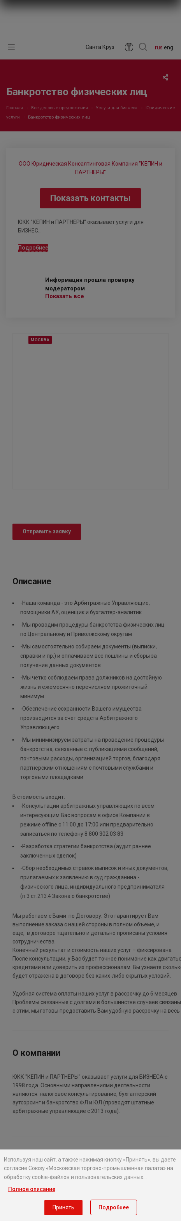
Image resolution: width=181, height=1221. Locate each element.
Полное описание (31, 1189)
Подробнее (113, 1207)
